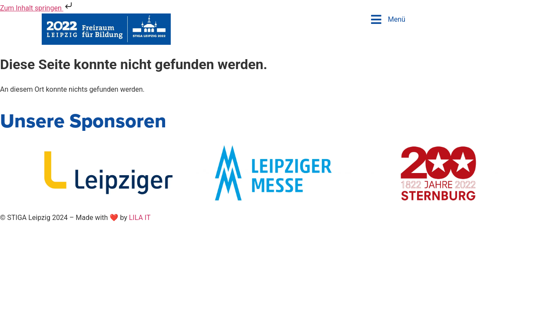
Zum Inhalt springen (37, 8)
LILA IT (140, 217)
